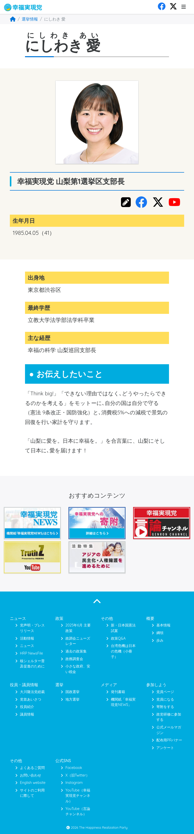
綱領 (159, 632)
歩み (159, 640)
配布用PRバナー (169, 740)
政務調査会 (74, 659)
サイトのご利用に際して (32, 793)
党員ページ (165, 691)
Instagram (74, 782)
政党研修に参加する (168, 717)
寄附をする (165, 706)
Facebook (73, 767)
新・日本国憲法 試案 (123, 628)
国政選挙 (72, 691)
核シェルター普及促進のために (32, 664)
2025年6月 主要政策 (78, 628)
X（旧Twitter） (77, 775)
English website (32, 782)
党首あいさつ (30, 699)
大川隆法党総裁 (32, 691)
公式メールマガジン (168, 730)
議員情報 (27, 714)
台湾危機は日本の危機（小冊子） (123, 651)
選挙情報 (30, 19)
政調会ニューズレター (77, 641)
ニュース (27, 645)
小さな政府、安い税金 (77, 669)
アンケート (165, 747)
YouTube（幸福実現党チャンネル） (77, 795)
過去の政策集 (76, 651)
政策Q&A (118, 638)
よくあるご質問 (32, 767)
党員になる (165, 699)
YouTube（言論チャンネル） (77, 811)
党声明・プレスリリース (32, 628)
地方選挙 (72, 699)
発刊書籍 (118, 691)
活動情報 (27, 638)
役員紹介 (27, 706)
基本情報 (163, 625)
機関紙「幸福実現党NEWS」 (123, 702)
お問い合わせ (30, 775)
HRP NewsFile (31, 653)
